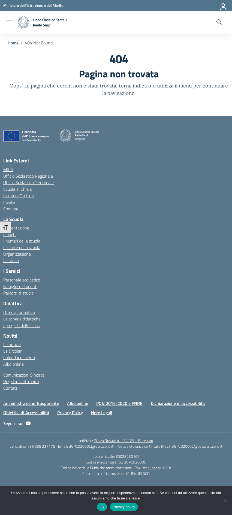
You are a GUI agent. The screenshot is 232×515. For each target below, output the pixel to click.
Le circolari (12, 351)
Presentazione (16, 228)
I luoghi (9, 234)
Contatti (10, 388)
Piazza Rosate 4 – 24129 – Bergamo (123, 440)
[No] (225, 500)
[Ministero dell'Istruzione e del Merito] (33, 5)
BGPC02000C (135, 462)
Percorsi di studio (18, 293)
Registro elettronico (21, 381)
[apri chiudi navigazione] (9, 22)
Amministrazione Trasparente (31, 403)
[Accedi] (223, 5)
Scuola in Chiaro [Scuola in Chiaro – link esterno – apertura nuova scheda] (17, 189)
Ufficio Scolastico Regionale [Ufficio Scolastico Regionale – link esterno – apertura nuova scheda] (28, 176)
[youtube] (28, 423)
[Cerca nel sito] (219, 22)
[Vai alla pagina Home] (13, 43)
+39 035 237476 (41, 446)
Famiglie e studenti (20, 286)
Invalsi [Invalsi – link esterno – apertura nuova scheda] (9, 202)
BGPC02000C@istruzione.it (91, 446)
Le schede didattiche (22, 319)
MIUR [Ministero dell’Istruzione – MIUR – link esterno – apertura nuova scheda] (8, 169)
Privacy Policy (70, 412)
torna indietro (135, 86)
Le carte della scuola (21, 247)
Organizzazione (17, 254)
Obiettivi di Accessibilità (26, 412)
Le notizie (12, 344)
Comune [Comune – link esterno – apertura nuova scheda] (10, 208)
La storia (11, 260)
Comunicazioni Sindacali (24, 375)
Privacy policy (124, 507)
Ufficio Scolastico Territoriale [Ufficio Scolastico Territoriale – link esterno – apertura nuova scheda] (28, 182)
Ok (102, 507)
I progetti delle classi (21, 325)
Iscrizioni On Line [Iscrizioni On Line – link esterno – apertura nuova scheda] (18, 195)
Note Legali (101, 412)
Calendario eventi (19, 357)
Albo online (13, 364)
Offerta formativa (19, 312)
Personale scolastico (21, 280)
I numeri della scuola (21, 241)
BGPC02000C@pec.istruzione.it (196, 446)
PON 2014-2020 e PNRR (119, 403)
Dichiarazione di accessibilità (178, 403)
